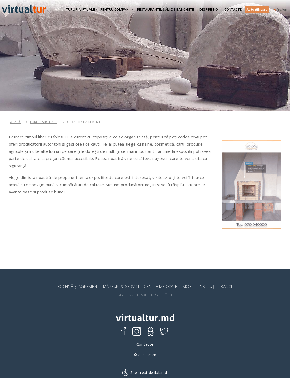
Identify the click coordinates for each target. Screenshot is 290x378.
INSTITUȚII (207, 286)
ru (279, 9)
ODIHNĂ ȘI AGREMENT (78, 286)
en (285, 9)
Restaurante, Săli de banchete (165, 9)
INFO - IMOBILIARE (132, 295)
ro (274, 9)
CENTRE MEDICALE (161, 286)
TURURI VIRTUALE (43, 122)
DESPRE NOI (209, 9)
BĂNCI (226, 286)
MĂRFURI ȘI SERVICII (121, 286)
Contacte (233, 9)
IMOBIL (188, 286)
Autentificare (256, 9)
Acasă (15, 122)
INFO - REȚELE (161, 295)
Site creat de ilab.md (145, 372)
